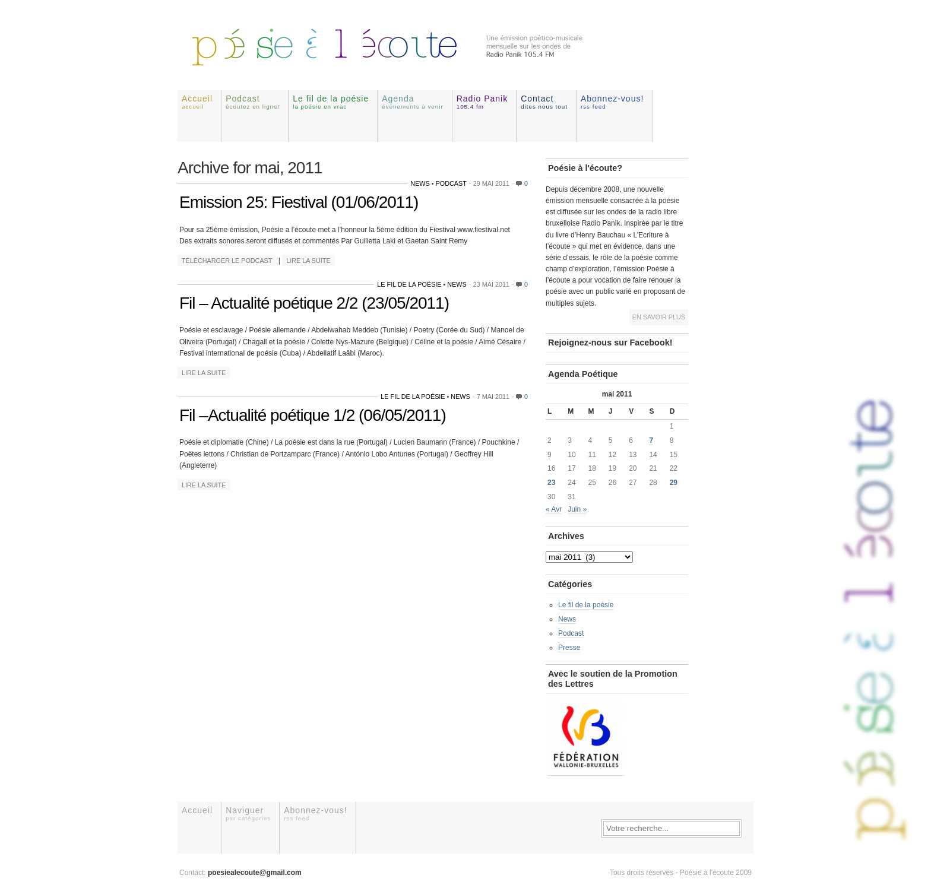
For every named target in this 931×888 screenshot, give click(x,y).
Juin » (577, 509)
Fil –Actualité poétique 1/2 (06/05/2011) (312, 415)
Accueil (197, 102)
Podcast (253, 102)
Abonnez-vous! (612, 102)
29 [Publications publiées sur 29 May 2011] (673, 482)
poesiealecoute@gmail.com (255, 872)
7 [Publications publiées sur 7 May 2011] (651, 440)
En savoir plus (658, 317)
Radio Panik (482, 102)
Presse (569, 647)
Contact (544, 102)
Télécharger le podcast (227, 260)
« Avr (554, 509)
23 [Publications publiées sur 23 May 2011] (551, 482)
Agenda (413, 102)
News (419, 183)
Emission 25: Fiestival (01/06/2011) (298, 202)
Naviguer (248, 813)
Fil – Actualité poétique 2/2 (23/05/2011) (314, 303)
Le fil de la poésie (331, 102)
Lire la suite (308, 260)
